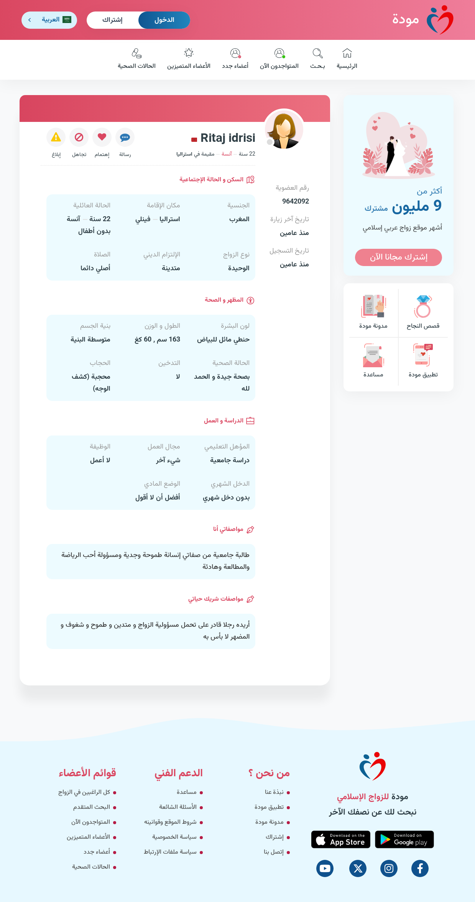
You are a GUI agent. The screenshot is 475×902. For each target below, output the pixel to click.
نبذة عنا (274, 792)
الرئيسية (347, 59)
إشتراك (112, 20)
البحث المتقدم (91, 807)
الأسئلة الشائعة (178, 807)
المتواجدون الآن (279, 59)
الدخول (164, 20)
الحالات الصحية (137, 59)
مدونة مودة (373, 313)
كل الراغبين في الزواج (84, 792)
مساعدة (373, 361)
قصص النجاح (423, 313)
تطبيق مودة (423, 361)
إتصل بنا (274, 852)
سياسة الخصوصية (174, 837)
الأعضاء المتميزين (188, 59)
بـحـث (317, 59)
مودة (423, 20)
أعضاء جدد (235, 59)
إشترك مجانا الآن (398, 257)
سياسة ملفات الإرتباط (170, 852)
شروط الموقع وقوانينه (170, 822)
